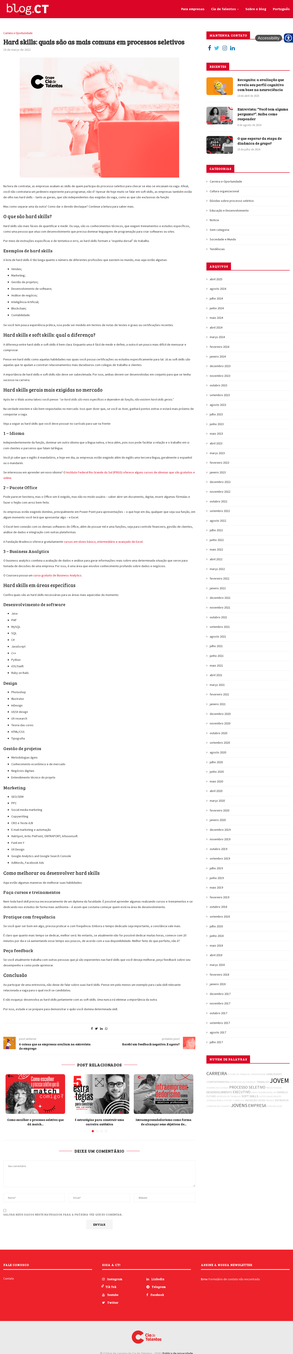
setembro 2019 (220, 858)
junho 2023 (217, 424)
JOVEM (279, 1080)
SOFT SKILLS (250, 1096)
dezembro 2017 (220, 994)
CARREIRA (216, 1073)
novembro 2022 (220, 492)
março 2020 (217, 801)
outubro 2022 (218, 501)
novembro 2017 (220, 1003)
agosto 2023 (218, 405)
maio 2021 (216, 665)
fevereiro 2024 (219, 347)
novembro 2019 (220, 839)
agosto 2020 (218, 752)
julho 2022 (216, 530)
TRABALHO (262, 1082)
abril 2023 (216, 443)
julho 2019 (216, 868)
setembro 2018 (220, 916)
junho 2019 (217, 878)
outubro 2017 (218, 1013)
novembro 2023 (220, 376)
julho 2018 (216, 926)
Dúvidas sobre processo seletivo (232, 201)
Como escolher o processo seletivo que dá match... (35, 1122)
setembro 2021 (220, 627)
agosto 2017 (218, 1032)
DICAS (261, 1100)
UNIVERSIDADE (258, 1074)
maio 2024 (216, 318)
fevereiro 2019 (219, 897)
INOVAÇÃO (251, 1100)
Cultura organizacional (224, 191)
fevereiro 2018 (219, 975)
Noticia (214, 220)
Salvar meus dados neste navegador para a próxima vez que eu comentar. (63, 1214)
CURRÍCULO (238, 1100)
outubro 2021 (218, 617)
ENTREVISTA (282, 1100)
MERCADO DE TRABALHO (229, 1096)
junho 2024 (217, 308)
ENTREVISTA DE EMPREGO (243, 1082)
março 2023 (217, 453)
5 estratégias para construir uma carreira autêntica (99, 1122)
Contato (8, 1278)
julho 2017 (216, 1042)
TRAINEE (270, 1100)
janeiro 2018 (218, 984)
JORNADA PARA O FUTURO (219, 1100)
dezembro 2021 (220, 598)
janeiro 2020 (218, 820)
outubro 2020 (218, 733)
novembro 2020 (220, 723)
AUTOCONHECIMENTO (270, 1096)
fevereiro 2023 (219, 463)
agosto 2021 (218, 636)
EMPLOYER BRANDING (262, 1092)
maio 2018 (216, 945)
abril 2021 (216, 675)
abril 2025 (216, 279)
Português (281, 9)
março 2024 (217, 337)
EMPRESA (257, 1105)
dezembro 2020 (220, 714)
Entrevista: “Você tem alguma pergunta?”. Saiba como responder (262, 114)
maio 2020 (216, 781)
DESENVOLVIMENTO (219, 1092)
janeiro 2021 (218, 704)
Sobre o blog (255, 9)
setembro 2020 (220, 743)
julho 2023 (216, 414)
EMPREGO (282, 1092)
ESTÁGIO (224, 1087)
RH (275, 1092)
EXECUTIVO (241, 1092)
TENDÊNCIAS (212, 1087)
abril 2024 (216, 327)
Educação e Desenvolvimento (229, 210)
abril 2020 (216, 791)
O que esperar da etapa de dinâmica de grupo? (259, 141)
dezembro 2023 (220, 366)
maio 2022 (216, 549)
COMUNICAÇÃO (274, 1106)
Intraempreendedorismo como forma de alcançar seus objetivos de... (163, 1122)
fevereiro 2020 (219, 810)
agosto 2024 (218, 289)
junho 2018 (217, 936)
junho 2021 (217, 656)
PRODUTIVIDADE (274, 1087)
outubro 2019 (218, 849)
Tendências (217, 249)
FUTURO (211, 1096)
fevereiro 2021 (219, 694)
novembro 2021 (220, 607)
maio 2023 (216, 434)
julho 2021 (216, 646)
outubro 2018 (218, 907)
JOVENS (239, 1105)
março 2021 (217, 685)
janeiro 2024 (218, 356)
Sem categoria (219, 230)
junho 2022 (217, 540)
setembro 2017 (220, 1023)
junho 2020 (217, 772)
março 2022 (217, 569)
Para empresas (192, 9)
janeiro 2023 (218, 472)
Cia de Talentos (223, 9)
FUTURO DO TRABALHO (239, 1074)
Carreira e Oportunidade (17, 33)
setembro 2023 (220, 395)
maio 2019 (216, 887)
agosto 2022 (218, 521)
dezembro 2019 (220, 830)
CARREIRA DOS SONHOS (218, 1106)
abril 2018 (216, 955)
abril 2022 (216, 559)
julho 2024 (216, 298)
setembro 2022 (220, 511)
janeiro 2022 (218, 588)
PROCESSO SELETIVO (247, 1087)
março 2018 (217, 965)
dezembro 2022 (220, 482)
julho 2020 (216, 762)
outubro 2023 (218, 385)
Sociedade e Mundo (223, 239)
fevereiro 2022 (219, 578)
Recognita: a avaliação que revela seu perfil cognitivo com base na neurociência (260, 84)
